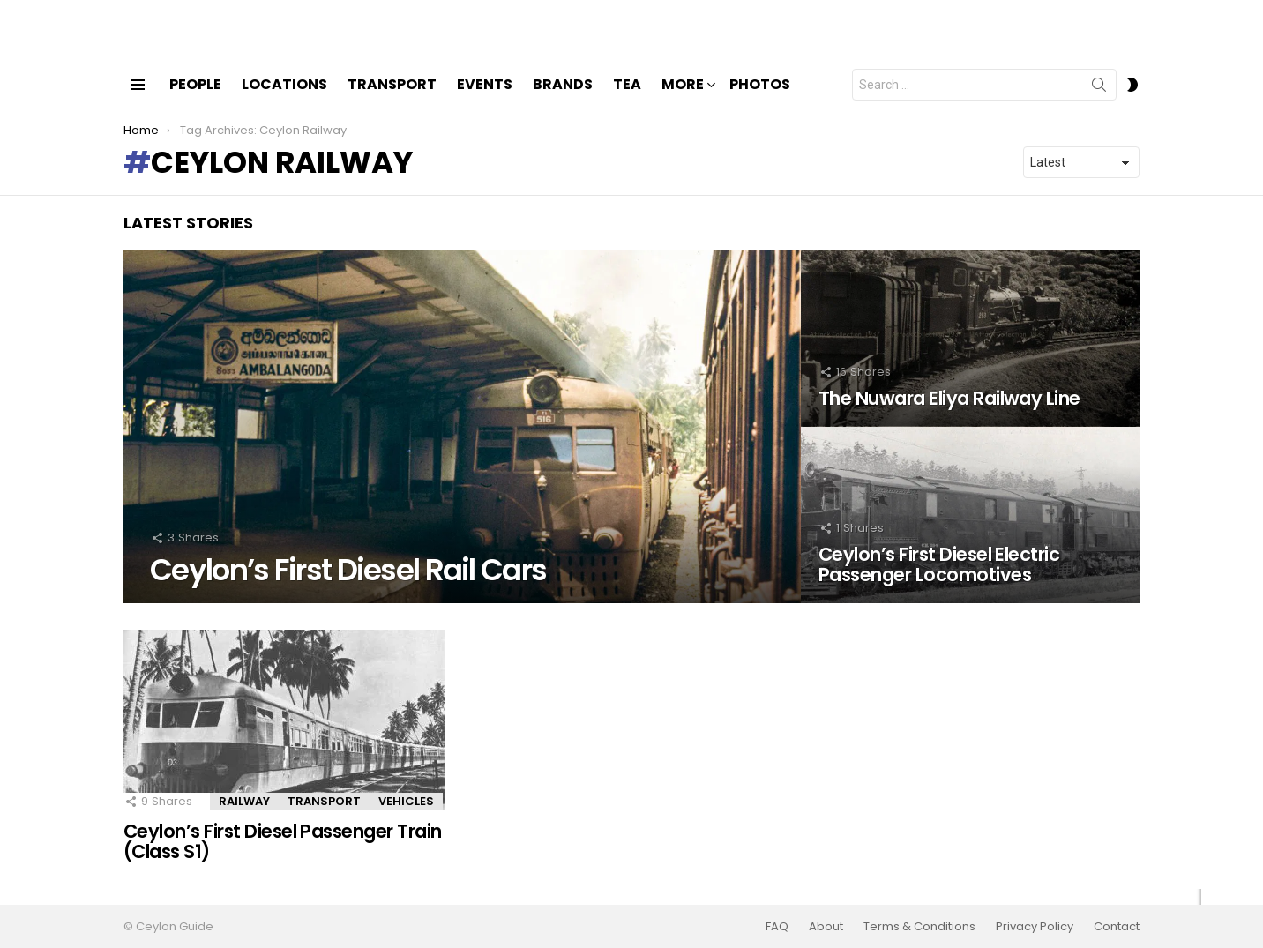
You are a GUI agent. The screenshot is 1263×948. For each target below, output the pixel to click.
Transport (392, 99)
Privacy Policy (1034, 927)
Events (484, 99)
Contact (1117, 927)
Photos (759, 99)
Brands (563, 99)
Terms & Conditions (919, 927)
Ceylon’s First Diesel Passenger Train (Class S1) (282, 856)
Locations (284, 99)
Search (1099, 103)
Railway (244, 816)
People (195, 99)
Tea (627, 99)
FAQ (777, 927)
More (682, 101)
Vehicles (406, 816)
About (826, 927)
